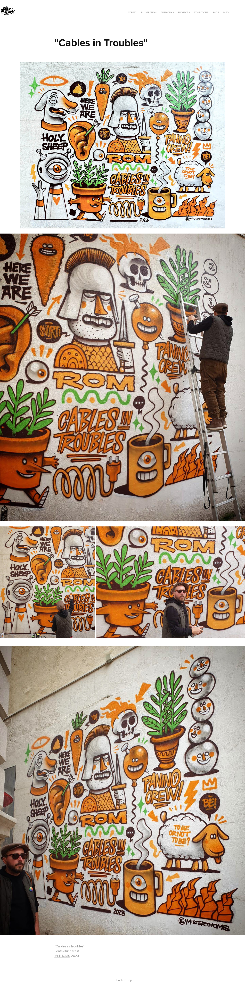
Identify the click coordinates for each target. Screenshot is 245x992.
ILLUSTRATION (149, 12)
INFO (226, 12)
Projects (184, 12)
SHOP (216, 12)
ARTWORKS (167, 12)
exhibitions (201, 12)
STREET (132, 12)
